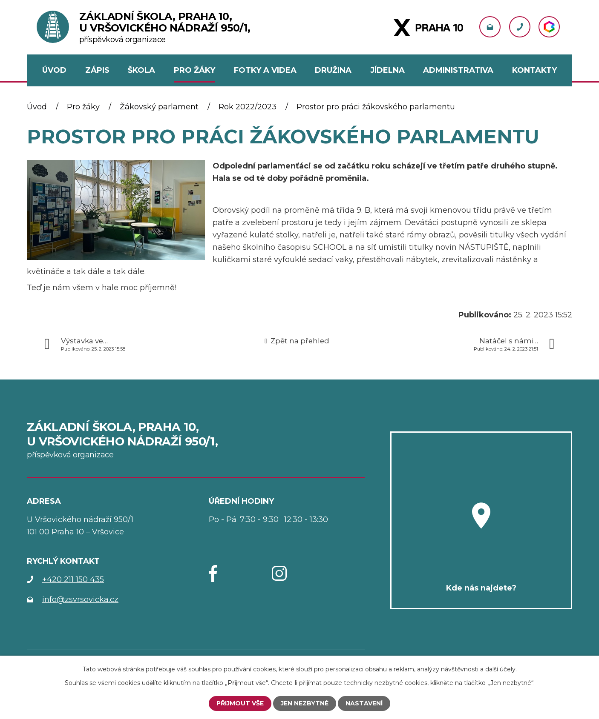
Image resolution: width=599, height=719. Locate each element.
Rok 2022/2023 (247, 106)
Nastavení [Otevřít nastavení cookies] (364, 703)
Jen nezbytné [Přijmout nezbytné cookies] (304, 703)
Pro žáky (83, 106)
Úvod (37, 106)
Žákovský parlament (159, 106)
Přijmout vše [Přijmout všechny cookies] (240, 703)
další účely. (501, 669)
